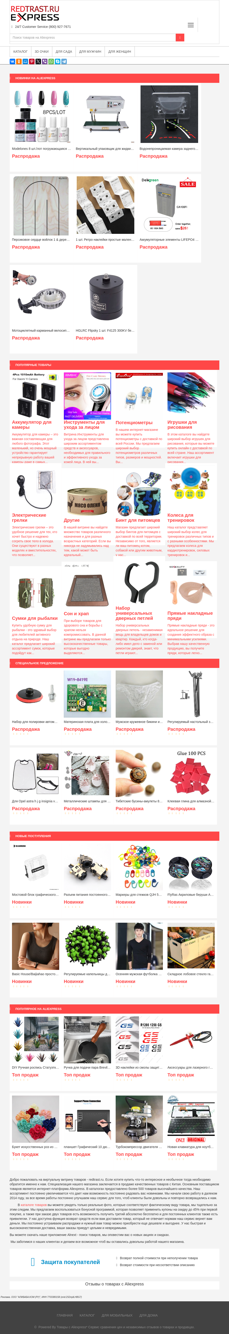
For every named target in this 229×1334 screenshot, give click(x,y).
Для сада (64, 51)
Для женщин (119, 51)
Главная (65, 1315)
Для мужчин (90, 51)
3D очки (42, 51)
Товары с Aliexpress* (72, 1327)
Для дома (148, 1315)
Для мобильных (117, 1315)
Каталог (87, 1315)
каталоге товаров (34, 1205)
